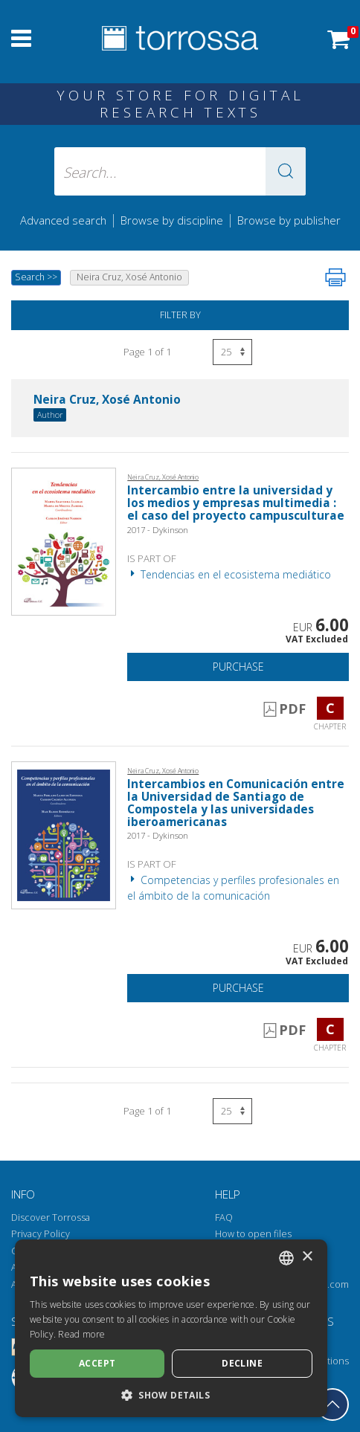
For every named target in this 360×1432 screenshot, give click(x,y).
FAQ (224, 1217)
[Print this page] (335, 277)
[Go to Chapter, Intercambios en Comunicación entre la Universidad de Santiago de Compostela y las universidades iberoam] (63, 834)
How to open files (253, 1234)
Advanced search (63, 220)
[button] (286, 171)
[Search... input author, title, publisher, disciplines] (180, 171)
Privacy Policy (40, 1234)
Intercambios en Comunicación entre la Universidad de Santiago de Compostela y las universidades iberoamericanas (235, 803)
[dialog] (171, 1328)
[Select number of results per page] (232, 352)
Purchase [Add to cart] (238, 666)
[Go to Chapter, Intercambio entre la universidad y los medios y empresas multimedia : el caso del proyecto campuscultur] (63, 541)
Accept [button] (97, 1363)
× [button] (306, 1256)
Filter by (180, 315)
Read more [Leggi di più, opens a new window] (81, 1334)
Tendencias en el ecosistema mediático (229, 574)
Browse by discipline (171, 220)
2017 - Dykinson (157, 529)
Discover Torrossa (50, 1217)
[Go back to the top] (332, 1404)
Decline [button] (242, 1363)
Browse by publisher (289, 220)
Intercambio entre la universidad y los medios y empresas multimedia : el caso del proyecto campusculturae (235, 503)
